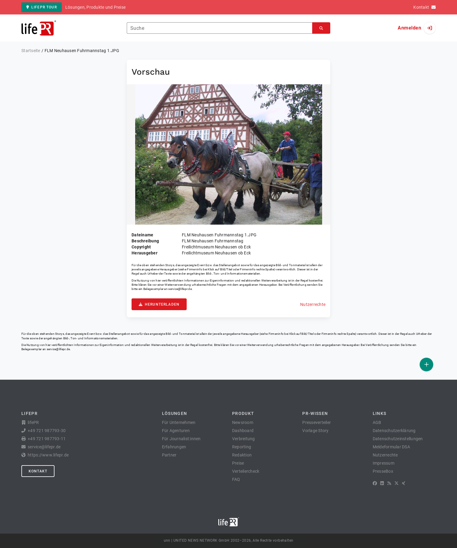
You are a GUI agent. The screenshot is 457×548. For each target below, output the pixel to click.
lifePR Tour (41, 7)
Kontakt (38, 471)
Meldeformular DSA (391, 446)
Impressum (383, 463)
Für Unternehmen (179, 422)
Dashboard (242, 430)
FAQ (236, 479)
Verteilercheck (246, 471)
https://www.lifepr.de (48, 455)
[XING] (403, 483)
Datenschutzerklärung (394, 430)
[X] (396, 483)
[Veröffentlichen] (426, 364)
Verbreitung (243, 438)
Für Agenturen (176, 430)
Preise (238, 463)
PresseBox (383, 471)
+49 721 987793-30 (47, 430)
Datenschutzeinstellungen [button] (398, 438)
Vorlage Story (315, 430)
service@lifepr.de (180, 289)
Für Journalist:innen (181, 438)
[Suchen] (321, 28)
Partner (169, 455)
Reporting (241, 446)
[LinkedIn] (382, 483)
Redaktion (242, 455)
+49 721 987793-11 (47, 438)
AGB (377, 422)
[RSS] (389, 483)
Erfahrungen (174, 446)
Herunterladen (159, 304)
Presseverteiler (316, 422)
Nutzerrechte (312, 304)
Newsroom (242, 422)
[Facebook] (375, 483)
